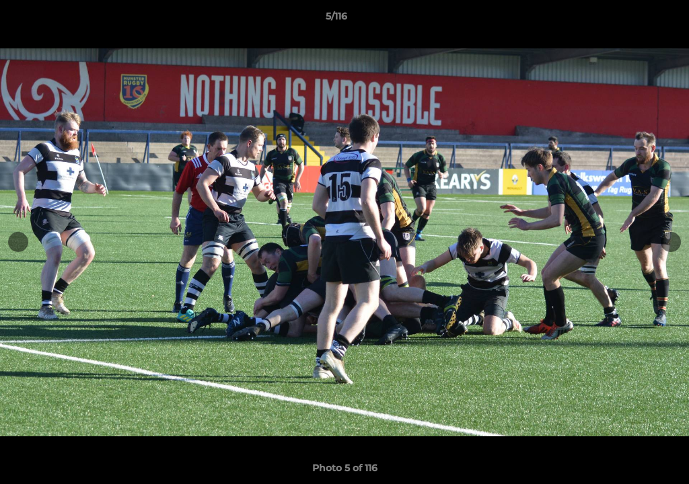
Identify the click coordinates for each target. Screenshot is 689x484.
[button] (632, 19)
